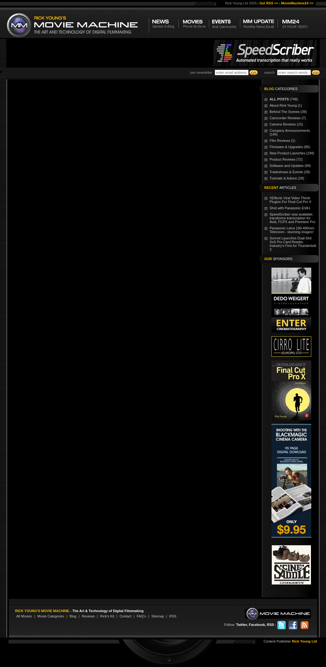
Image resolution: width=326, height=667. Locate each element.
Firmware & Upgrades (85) (290, 147)
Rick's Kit (107, 616)
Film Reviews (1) (282, 140)
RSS (172, 616)
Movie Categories (50, 616)
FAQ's (141, 616)
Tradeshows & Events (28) (290, 172)
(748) (284, 99)
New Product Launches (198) (292, 153)
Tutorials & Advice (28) (287, 178)
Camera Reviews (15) (286, 124)
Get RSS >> (269, 3)
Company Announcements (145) (290, 132)
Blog (73, 616)
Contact (125, 616)
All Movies (24, 616)
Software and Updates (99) (290, 166)
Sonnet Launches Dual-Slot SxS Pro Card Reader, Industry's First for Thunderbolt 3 (293, 243)
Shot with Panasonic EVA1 (290, 208)
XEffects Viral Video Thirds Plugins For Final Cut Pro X (290, 200)
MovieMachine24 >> (297, 3)
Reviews (88, 616)
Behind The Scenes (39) (288, 112)
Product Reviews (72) (286, 159)
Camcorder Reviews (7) (288, 118)
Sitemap (157, 616)
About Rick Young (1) (286, 105)
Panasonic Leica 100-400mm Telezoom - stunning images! (292, 230)
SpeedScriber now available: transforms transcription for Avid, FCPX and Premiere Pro (292, 218)
